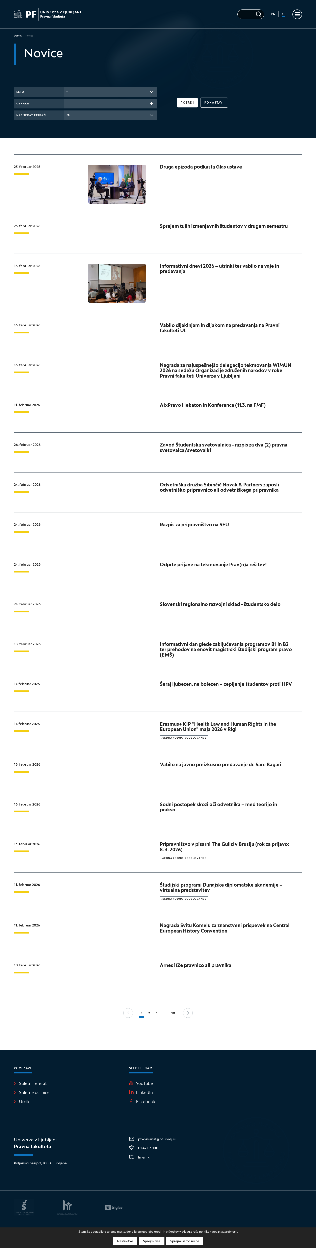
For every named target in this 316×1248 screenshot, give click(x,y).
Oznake (22, 104)
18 (173, 1013)
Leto (20, 92)
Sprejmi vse (151, 1241)
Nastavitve (125, 1241)
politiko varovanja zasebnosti (218, 1232)
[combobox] (110, 92)
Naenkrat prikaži (31, 115)
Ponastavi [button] (214, 103)
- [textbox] (67, 92)
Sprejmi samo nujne (184, 1241)
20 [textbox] (68, 115)
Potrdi (187, 103)
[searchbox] (67, 103)
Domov (18, 36)
